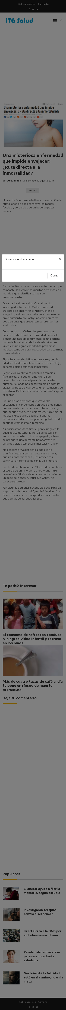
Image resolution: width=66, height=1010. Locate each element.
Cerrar (54, 275)
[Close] (60, 259)
